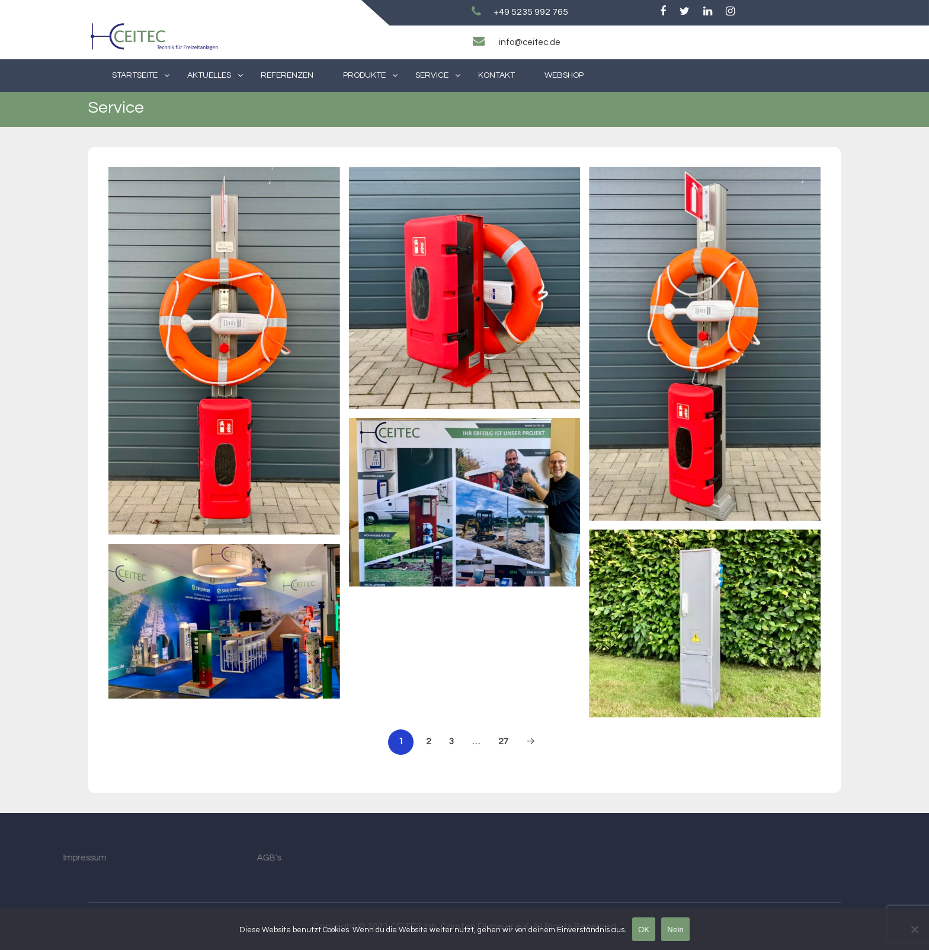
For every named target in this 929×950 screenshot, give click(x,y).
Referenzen (287, 75)
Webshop (564, 75)
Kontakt (496, 75)
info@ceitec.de (529, 42)
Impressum (21, 857)
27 (503, 741)
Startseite (135, 75)
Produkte (364, 75)
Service (432, 75)
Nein (675, 929)
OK (643, 929)
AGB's (206, 857)
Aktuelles (209, 75)
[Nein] (914, 929)
